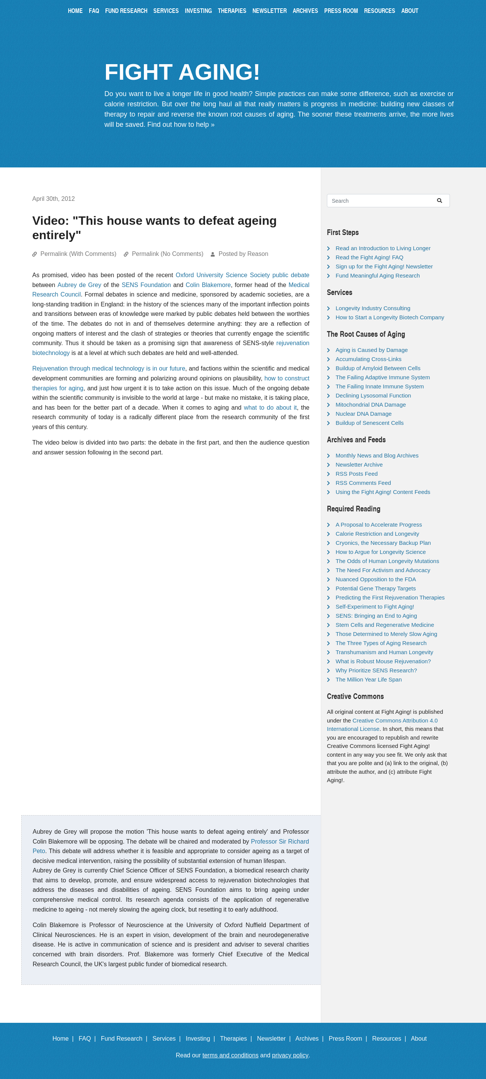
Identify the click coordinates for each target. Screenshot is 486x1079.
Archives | (311, 1038)
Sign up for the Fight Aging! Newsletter (384, 266)
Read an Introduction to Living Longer (383, 248)
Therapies (232, 10)
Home (75, 10)
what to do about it (270, 407)
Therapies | (237, 1038)
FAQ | (89, 1038)
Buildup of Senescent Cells (370, 423)
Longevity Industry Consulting (373, 308)
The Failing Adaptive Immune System (383, 377)
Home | (64, 1038)
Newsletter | (275, 1038)
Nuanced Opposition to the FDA (376, 579)
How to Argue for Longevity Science (381, 552)
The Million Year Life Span (369, 679)
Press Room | (350, 1038)
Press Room (341, 10)
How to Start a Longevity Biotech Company (390, 317)
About (409, 10)
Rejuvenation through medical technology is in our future (108, 368)
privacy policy (290, 1055)
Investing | (202, 1038)
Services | (168, 1038)
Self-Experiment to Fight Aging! (375, 606)
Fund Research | (126, 1038)
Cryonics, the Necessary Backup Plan (383, 543)
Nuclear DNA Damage (364, 413)
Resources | (390, 1038)
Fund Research (126, 10)
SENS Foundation (146, 285)
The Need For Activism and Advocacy (383, 570)
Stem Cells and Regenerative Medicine (385, 625)
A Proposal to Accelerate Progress (379, 524)
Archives (305, 10)
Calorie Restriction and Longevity (377, 533)
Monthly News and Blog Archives (377, 455)
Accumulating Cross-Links (368, 359)
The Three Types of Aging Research (381, 643)
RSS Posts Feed (357, 473)
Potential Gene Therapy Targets (376, 588)
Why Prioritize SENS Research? (376, 670)
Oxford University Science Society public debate (242, 275)
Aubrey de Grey (79, 285)
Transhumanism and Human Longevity (384, 652)
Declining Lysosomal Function (373, 395)
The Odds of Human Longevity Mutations (387, 561)
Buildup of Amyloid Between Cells (378, 368)
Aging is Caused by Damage (372, 350)
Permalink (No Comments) (167, 254)
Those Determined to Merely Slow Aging (386, 634)
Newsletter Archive (359, 464)
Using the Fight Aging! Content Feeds (383, 492)
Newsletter (269, 10)
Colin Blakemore (208, 285)
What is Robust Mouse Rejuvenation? (383, 661)
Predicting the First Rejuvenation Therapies (390, 597)
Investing (198, 10)
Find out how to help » (181, 124)
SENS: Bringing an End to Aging (376, 615)
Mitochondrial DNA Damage (371, 404)
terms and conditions (230, 1055)
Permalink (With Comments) (78, 254)
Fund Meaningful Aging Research (378, 275)
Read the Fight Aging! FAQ (369, 257)
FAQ (94, 10)
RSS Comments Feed (363, 483)
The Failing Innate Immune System (380, 386)
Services (166, 10)
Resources (379, 10)
